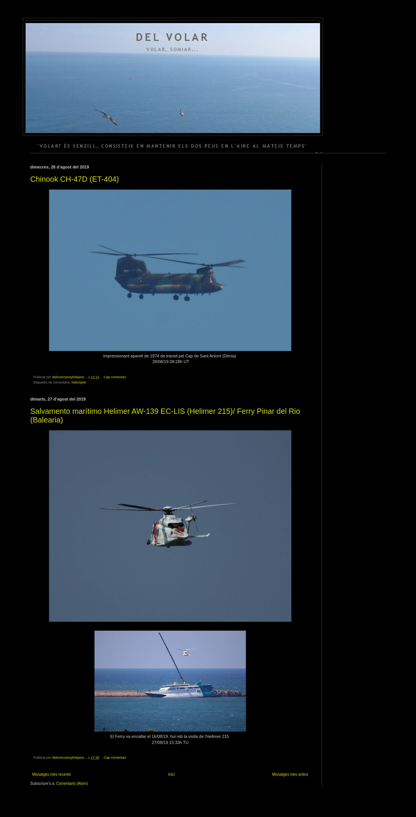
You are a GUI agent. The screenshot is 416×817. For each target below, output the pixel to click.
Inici (171, 774)
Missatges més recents (51, 774)
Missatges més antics (290, 774)
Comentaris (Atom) (72, 783)
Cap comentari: (116, 377)
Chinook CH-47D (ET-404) (74, 179)
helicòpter (79, 382)
